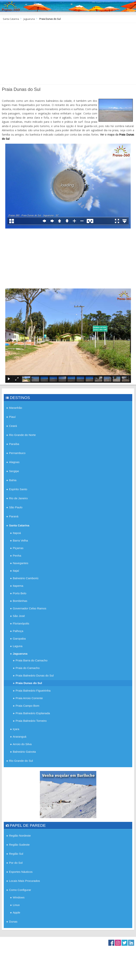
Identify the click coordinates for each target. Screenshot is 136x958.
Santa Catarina (11, 19)
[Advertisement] (68, 55)
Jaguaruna (29, 19)
